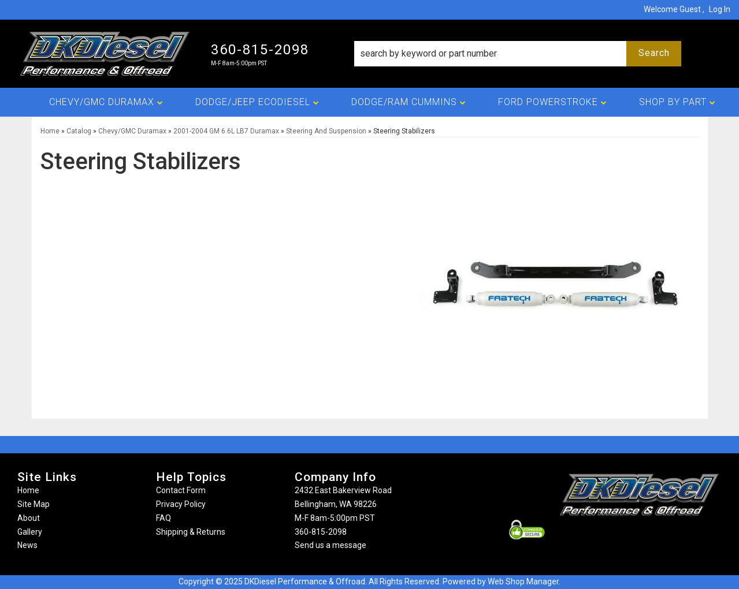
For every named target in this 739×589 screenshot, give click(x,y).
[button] (517, 53)
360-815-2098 (321, 531)
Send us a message (330, 545)
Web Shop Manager (523, 581)
